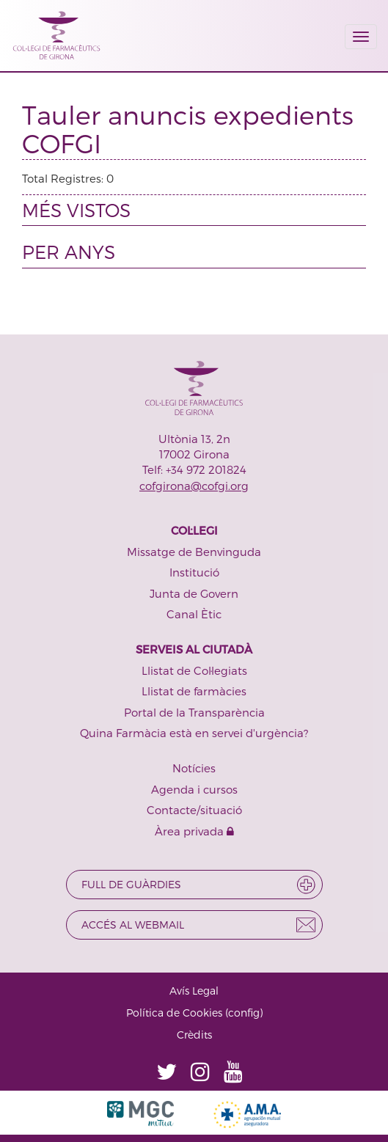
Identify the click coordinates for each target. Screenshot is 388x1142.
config (244, 1012)
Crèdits (194, 1034)
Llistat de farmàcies (194, 691)
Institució (194, 572)
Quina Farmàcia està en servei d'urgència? (194, 732)
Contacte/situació (194, 809)
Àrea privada (194, 831)
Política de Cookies (174, 1012)
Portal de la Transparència (194, 712)
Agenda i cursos (194, 789)
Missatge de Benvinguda (194, 551)
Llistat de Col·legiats (194, 670)
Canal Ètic (194, 614)
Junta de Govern (194, 593)
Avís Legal (194, 990)
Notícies (194, 768)
